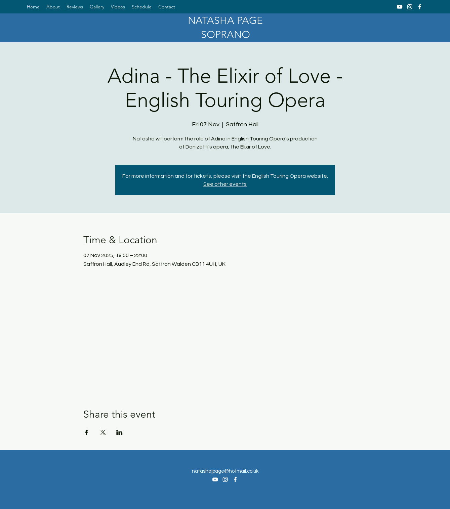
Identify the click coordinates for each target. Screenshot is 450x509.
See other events (225, 184)
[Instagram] (409, 6)
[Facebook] (419, 6)
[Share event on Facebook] (86, 432)
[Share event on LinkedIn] (119, 432)
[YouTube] (399, 6)
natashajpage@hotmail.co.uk (225, 471)
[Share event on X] (103, 432)
